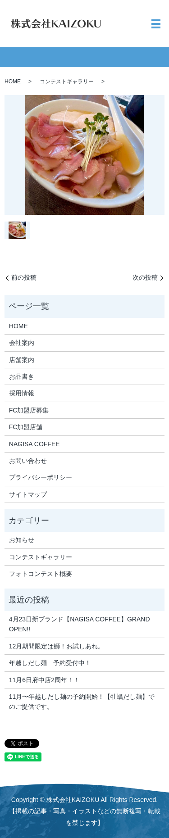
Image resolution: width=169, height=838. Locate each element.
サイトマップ (28, 494)
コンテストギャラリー (67, 81)
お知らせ (21, 540)
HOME (13, 81)
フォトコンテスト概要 (40, 573)
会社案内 (21, 342)
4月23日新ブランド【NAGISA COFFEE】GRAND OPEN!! (79, 624)
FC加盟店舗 (26, 426)
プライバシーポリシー (40, 477)
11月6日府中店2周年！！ (44, 680)
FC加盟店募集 (29, 410)
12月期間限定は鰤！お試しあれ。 (57, 646)
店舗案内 (21, 359)
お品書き (21, 376)
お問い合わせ (28, 460)
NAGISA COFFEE (34, 444)
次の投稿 (145, 277)
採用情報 (21, 393)
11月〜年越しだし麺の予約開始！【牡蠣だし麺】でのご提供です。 (82, 701)
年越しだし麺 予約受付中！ (50, 662)
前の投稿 (24, 277)
